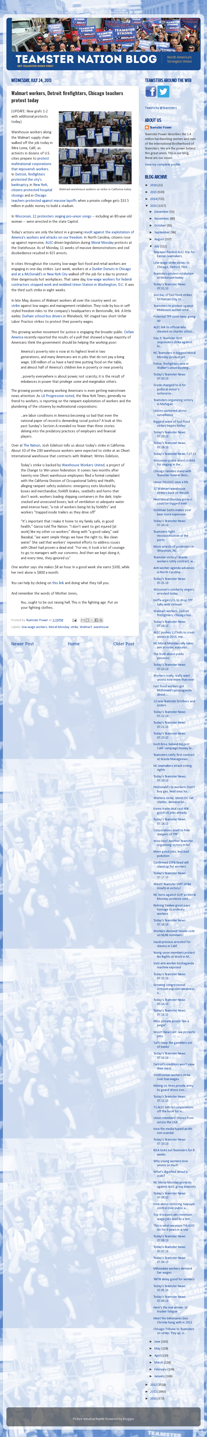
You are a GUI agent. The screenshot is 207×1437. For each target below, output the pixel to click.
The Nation (32, 446)
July (157, 246)
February (160, 1369)
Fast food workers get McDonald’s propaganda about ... (172, 691)
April (158, 1356)
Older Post (123, 644)
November (162, 219)
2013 (154, 206)
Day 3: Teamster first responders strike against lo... (172, 342)
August (159, 239)
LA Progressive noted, (58, 396)
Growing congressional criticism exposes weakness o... (173, 989)
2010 (154, 1398)
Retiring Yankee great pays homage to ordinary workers (171, 910)
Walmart (86, 627)
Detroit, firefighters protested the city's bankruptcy (28, 180)
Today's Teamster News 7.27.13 (174, 454)
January (160, 1376)
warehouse (101, 627)
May (157, 1348)
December (161, 212)
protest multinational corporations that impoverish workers (31, 164)
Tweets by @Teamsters (161, 108)
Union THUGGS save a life (170, 482)
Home (74, 644)
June (157, 1342)
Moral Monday (102, 243)
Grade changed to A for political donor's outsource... (169, 389)
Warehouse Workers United (83, 465)
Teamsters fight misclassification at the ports (170, 536)
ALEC (49, 243)
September (162, 232)
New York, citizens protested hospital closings (31, 190)
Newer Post (22, 644)
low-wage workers (34, 627)
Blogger (128, 1419)
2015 (154, 192)
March (159, 1362)
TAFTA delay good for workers (173, 1279)
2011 (154, 1392)
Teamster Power (161, 127)
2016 (154, 185)
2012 (154, 1385)
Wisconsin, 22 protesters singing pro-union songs (53, 216)
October (160, 225)
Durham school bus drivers (42, 316)
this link (58, 583)
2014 (154, 199)
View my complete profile (162, 164)
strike (15, 306)
